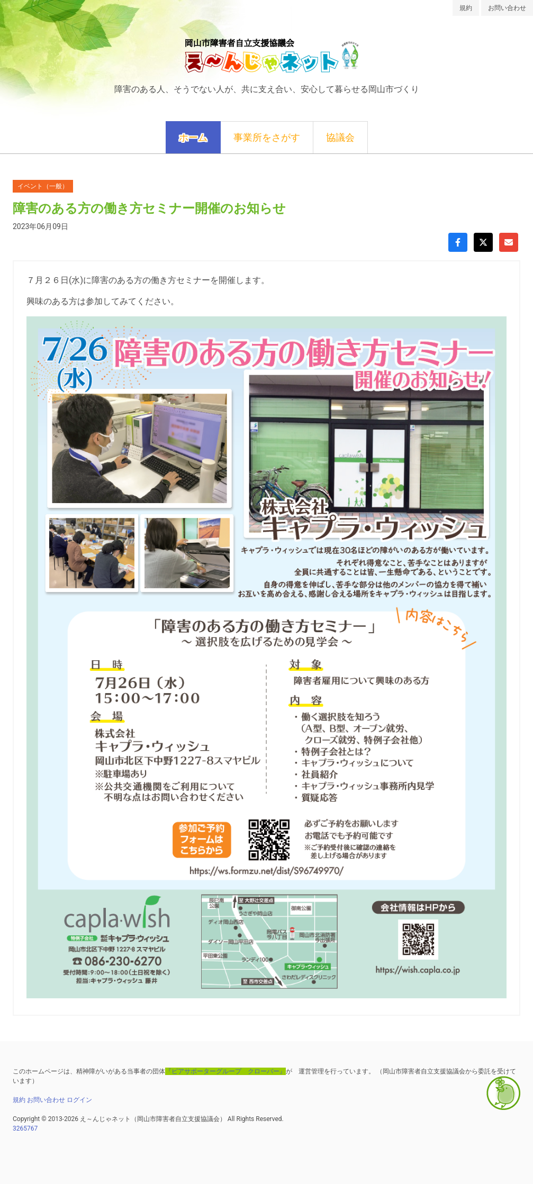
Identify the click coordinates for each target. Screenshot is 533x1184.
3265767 (25, 1128)
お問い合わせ (507, 8)
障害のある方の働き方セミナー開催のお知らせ (149, 208)
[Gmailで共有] (508, 242)
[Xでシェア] (483, 242)
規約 (465, 8)
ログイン (79, 1100)
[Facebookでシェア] (457, 242)
